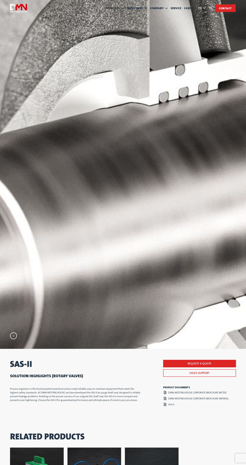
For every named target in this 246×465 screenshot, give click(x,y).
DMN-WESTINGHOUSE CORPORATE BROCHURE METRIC (197, 322)
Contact (225, 8)
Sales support (199, 302)
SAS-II (171, 334)
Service (176, 8)
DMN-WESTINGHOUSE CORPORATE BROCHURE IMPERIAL (198, 328)
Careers (190, 8)
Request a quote (199, 293)
